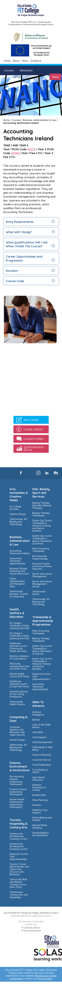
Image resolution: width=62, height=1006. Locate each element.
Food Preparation (41, 764)
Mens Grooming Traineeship (40, 550)
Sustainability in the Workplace (40, 834)
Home (7, 60)
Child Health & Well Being (42, 748)
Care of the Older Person (41, 726)
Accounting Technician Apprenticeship (17, 561)
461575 (31, 149)
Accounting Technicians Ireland (21, 123)
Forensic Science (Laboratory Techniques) (18, 792)
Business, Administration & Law (39, 120)
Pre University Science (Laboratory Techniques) (17, 780)
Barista (36, 719)
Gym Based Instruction (38, 778)
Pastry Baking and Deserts (42, 819)
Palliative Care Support (39, 811)
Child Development (42, 742)
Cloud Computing (41, 754)
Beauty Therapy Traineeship (41, 514)
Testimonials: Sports (39, 593)
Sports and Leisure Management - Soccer (42, 584)
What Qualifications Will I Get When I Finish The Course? (27, 244)
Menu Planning (40, 800)
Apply (55, 76)
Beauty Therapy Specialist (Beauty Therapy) (41, 505)
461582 (15, 153)
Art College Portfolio (15, 508)
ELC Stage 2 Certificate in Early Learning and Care (19, 636)
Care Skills (37, 732)
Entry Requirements (19, 222)
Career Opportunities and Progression (24, 258)
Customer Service (41, 759)
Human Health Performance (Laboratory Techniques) (17, 803)
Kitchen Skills (39, 795)
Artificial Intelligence (38, 713)
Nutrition (36, 805)
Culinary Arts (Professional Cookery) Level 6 (18, 846)
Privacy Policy (45, 978)
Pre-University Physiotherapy (40, 557)
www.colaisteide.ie (32, 930)
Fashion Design (18, 514)
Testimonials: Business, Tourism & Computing (19, 594)
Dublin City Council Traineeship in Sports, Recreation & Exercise (42, 539)
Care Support (39, 737)
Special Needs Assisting (39, 826)
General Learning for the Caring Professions (19, 694)
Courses (9, 70)
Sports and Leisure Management (42, 575)
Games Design (17, 739)
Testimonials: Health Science (17, 703)
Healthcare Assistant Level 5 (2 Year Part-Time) (19, 684)
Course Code (15, 281)
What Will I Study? (19, 232)
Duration (12, 271)
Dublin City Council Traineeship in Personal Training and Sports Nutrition (42, 525)
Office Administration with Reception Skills (17, 582)
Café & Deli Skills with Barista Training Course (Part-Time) (18, 883)
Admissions (26, 70)
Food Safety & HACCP (40, 771)
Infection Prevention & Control (39, 787)
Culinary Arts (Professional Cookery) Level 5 (19, 836)
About (16, 60)
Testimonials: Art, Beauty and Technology (18, 522)
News (25, 60)
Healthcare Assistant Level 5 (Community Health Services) (18, 647)
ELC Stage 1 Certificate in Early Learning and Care (19, 626)
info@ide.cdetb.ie (32, 927)
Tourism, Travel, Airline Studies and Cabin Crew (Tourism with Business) (19, 869)
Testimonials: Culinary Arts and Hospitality (19, 895)
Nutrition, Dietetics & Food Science (19, 657)
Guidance (35, 60)
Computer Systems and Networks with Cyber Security (17, 731)
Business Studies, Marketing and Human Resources (19, 571)
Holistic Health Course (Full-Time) (19, 675)
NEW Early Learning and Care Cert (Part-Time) (19, 666)
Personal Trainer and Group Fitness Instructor (42, 566)
